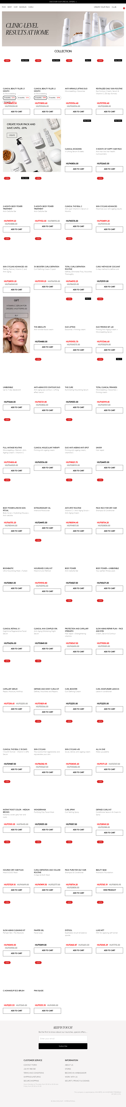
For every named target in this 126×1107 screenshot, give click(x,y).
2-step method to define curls (107, 269)
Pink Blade (38, 991)
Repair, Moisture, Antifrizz (13, 691)
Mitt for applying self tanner (107, 933)
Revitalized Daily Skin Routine (109, 89)
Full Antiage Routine (12, 448)
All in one (100, 749)
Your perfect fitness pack (105, 571)
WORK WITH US (71, 1077)
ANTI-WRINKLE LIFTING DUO (76, 89)
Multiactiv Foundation (104, 872)
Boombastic (8, 568)
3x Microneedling (9, 93)
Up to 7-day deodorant (12, 390)
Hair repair (100, 450)
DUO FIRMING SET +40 (104, 327)
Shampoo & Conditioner (105, 510)
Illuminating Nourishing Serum (76, 390)
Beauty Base (101, 870)
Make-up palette (102, 752)
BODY (10, 7)
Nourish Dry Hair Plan (13, 870)
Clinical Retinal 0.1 (11, 629)
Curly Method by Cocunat (108, 267)
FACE (4, 7)
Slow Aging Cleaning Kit (14, 930)
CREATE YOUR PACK (102, 7)
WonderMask (40, 810)
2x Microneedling (40, 93)
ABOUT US (69, 1065)
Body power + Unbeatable (107, 568)
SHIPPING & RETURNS (32, 1077)
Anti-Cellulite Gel (9, 211)
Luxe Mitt (100, 930)
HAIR (15, 7)
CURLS (30, 7)
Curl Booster (71, 689)
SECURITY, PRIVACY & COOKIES (77, 1081)
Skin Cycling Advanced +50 (15, 267)
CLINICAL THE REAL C (73, 206)
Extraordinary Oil (42, 508)
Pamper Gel (39, 930)
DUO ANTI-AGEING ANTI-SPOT (77, 448)
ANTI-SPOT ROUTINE (73, 508)
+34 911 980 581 (30, 1069)
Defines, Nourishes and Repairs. (46, 691)
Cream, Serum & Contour (106, 634)
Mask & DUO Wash (10, 872)
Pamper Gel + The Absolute (13, 933)
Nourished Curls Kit (43, 568)
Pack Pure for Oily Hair (75, 870)
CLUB (114, 7)
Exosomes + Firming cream (75, 329)
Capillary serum (10, 689)
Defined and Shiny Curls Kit (46, 689)
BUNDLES (22, 7)
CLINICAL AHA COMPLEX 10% (45, 629)
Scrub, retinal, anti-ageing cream (77, 752)
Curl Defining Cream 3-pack (45, 269)
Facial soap (38, 933)
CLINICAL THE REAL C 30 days (15, 749)
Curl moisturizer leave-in (107, 689)
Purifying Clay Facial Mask (44, 812)
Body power (70, 568)
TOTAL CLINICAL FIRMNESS (106, 387)
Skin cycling (39, 749)
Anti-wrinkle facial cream (43, 329)
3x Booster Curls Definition (46, 267)
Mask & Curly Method (42, 571)
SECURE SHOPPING (31, 1081)
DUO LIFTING (70, 327)
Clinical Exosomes (73, 149)
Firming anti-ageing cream (44, 450)
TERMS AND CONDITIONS (34, 1073)
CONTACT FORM (30, 1065)
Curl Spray (70, 810)
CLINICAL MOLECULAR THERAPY (47, 448)
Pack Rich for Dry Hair (106, 508)
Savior (99, 448)
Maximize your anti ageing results (109, 209)
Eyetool (68, 930)
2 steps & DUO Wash (42, 875)
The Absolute (40, 327)
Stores (68, 1069)
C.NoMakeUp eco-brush (13, 991)
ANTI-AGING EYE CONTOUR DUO (47, 387)
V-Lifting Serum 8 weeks (74, 151)
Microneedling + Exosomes (75, 91)
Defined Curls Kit (103, 810)
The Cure (69, 387)
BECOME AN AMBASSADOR (75, 1073)
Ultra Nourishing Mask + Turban (15, 571)
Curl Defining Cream (73, 691)
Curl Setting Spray (72, 812)
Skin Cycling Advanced (106, 206)
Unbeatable (8, 387)
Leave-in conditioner (104, 691)
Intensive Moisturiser (42, 510)
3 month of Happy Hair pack (109, 149)
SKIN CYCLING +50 (72, 749)
